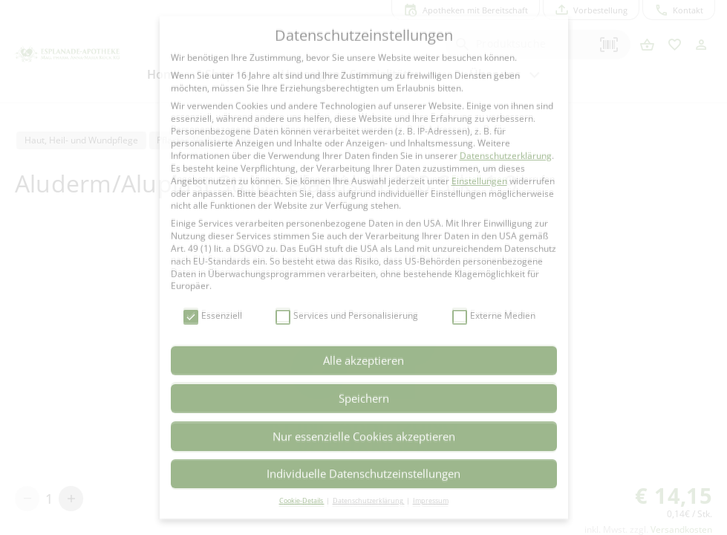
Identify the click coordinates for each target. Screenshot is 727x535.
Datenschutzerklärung (506, 155)
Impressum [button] (431, 500)
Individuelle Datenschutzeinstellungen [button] (363, 473)
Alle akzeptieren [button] (363, 360)
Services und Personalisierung (347, 316)
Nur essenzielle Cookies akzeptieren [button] (364, 436)
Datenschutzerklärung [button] (369, 500)
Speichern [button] (364, 398)
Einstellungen (479, 181)
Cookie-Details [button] (302, 500)
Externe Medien (493, 316)
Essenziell (212, 316)
